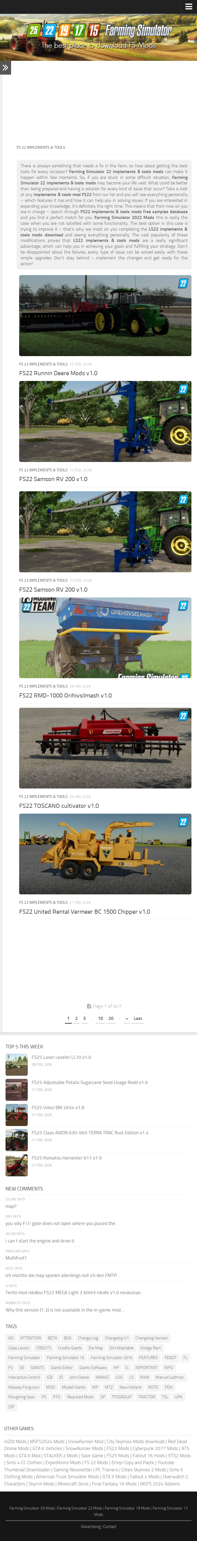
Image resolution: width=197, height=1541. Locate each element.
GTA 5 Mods (114, 1476)
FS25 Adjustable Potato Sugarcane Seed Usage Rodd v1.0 (90, 1082)
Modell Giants (73, 1387)
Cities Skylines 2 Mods (144, 1469)
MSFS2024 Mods (47, 1441)
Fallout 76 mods (149, 1455)
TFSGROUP (122, 1396)
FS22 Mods (118, 1448)
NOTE (153, 1387)
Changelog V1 (117, 1338)
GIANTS (37, 1367)
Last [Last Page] (138, 1018)
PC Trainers (106, 1469)
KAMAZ (102, 1377)
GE (21, 1367)
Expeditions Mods (63, 1462)
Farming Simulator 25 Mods (32, 1508)
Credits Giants (70, 1348)
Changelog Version (151, 1338)
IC (127, 1367)
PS (44, 1396)
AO (11, 1338)
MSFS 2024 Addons (160, 1484)
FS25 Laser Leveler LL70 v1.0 (61, 1057)
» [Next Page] (127, 1018)
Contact (109, 1526)
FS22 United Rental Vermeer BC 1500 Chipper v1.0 (84, 911)
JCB (49, 1377)
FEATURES (148, 1357)
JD (61, 1377)
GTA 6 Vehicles (47, 1448)
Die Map (96, 1348)
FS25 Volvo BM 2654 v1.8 (58, 1107)
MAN (144, 1377)
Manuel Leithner (170, 1377)
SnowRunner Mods (84, 1448)
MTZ (109, 1387)
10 (100, 1018)
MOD (50, 1387)
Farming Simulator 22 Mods (79, 1508)
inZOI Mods (15, 1441)
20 (110, 1018)
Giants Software (93, 1367)
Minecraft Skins (73, 1484)
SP (102, 1396)
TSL (165, 1396)
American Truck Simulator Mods (67, 1476)
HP (116, 1367)
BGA (67, 1338)
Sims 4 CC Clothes (24, 1462)
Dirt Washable (122, 1348)
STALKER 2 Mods (61, 1455)
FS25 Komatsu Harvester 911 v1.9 (67, 1158)
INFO (168, 1367)
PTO (56, 1396)
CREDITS (43, 1348)
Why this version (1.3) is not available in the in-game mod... (65, 1310)
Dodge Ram (150, 1348)
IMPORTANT (146, 1367)
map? (11, 1206)
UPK (178, 1396)
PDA (169, 1387)
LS (131, 1377)
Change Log (88, 1338)
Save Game (92, 1455)
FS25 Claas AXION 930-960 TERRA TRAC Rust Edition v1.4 (90, 1132)
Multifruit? (16, 1258)
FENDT (171, 1357)
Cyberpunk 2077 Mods (155, 1448)
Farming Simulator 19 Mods (127, 1508)
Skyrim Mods (41, 1484)
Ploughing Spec (21, 1396)
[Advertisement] (104, 102)
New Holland (131, 1387)
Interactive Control (24, 1377)
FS (10, 1367)
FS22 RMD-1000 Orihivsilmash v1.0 (65, 695)
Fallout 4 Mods (145, 1476)
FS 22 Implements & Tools (43, 364)
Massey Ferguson (23, 1387)
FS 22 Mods (96, 1462)
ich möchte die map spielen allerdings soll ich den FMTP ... (63, 1275)
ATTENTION (30, 1338)
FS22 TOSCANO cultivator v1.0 (59, 805)
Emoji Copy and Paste (133, 1462)
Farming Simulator (24, 1357)
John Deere (79, 1377)
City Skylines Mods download (136, 1441)
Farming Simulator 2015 (111, 1357)
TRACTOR (146, 1396)
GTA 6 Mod (30, 1455)
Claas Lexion (18, 1348)
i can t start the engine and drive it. (40, 1241)
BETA (52, 1338)
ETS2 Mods (179, 1455)
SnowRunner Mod (85, 1441)
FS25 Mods (118, 1455)
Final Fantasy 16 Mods (114, 1484)
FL (185, 1357)
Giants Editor (62, 1367)
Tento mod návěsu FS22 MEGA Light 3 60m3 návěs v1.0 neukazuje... (75, 1292)
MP (95, 1387)
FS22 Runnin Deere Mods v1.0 (58, 373)
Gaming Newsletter (73, 1469)
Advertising (91, 1526)
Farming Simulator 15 (65, 1357)
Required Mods (80, 1396)
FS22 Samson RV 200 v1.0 (53, 479)
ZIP (11, 1406)
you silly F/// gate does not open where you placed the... (62, 1223)
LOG (119, 1377)
